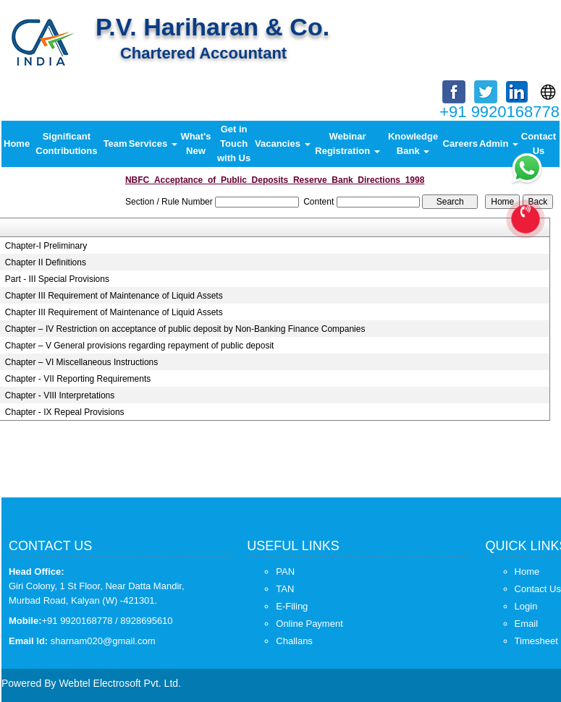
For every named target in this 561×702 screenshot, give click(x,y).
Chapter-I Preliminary (46, 246)
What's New (195, 143)
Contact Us (538, 143)
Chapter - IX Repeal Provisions (65, 412)
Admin (498, 143)
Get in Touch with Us (233, 143)
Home (17, 143)
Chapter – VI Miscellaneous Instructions (81, 362)
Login (526, 606)
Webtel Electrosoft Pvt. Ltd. (120, 683)
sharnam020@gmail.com (103, 640)
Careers (460, 143)
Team (115, 143)
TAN (285, 588)
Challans (294, 640)
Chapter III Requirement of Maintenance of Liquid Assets (114, 296)
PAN (285, 571)
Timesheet (536, 640)
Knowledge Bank (413, 143)
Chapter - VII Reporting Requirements (78, 379)
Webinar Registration (347, 143)
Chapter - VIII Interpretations (59, 395)
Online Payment (309, 623)
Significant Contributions (66, 143)
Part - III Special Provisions (57, 279)
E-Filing (292, 606)
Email (527, 623)
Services (153, 143)
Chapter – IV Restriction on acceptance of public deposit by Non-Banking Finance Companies (185, 329)
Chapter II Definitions (45, 262)
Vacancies (283, 143)
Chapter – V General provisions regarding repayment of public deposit (139, 346)
